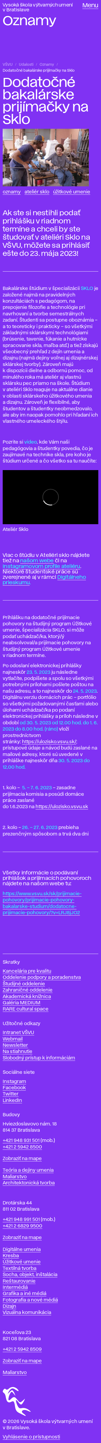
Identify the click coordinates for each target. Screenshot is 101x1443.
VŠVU (8, 64)
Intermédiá (15, 1287)
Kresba (11, 1256)
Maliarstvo (15, 1177)
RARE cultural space (25, 1009)
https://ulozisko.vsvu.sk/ (49, 742)
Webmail (13, 1039)
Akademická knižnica (27, 997)
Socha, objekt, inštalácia (30, 1275)
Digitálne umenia (22, 1249)
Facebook (14, 1088)
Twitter (11, 1094)
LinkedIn (12, 1100)
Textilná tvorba (19, 1268)
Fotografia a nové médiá (30, 1300)
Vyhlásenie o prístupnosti (31, 1437)
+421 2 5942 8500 (22, 1147)
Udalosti (26, 64)
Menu (90, 5)
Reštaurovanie (19, 1281)
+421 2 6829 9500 (22, 1226)
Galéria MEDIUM (21, 1003)
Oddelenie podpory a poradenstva (42, 977)
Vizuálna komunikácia (27, 1312)
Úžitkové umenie (71, 192)
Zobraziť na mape (22, 1159)
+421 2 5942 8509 (22, 1349)
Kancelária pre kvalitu (27, 971)
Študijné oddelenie (24, 984)
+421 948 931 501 (21, 1140)
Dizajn (9, 1306)
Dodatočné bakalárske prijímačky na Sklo (39, 70)
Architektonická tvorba (29, 1183)
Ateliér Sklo (37, 192)
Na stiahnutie (17, 1051)
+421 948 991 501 (21, 1219)
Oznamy (47, 64)
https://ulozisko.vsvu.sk (62, 807)
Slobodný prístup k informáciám (39, 1058)
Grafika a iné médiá (24, 1294)
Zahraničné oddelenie (28, 990)
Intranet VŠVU (18, 1033)
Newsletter (15, 1045)
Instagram (14, 1081)
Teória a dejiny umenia (28, 1170)
